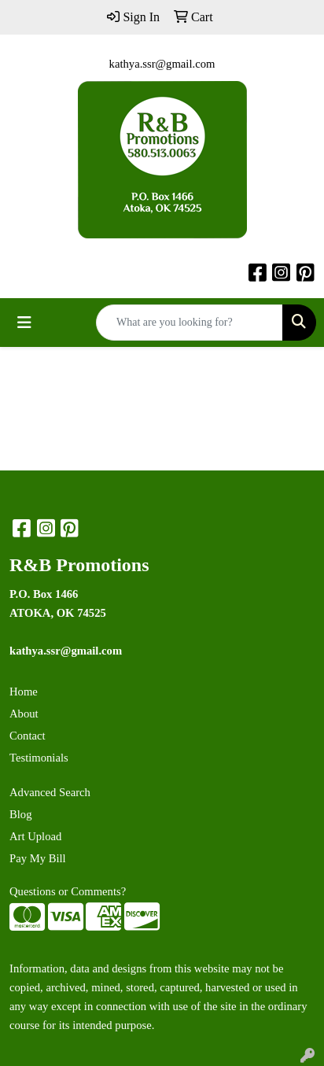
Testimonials (38, 757)
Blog (20, 814)
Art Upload (35, 836)
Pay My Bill (37, 858)
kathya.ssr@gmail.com (162, 63)
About (24, 713)
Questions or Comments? (67, 891)
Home (23, 691)
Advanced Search (49, 792)
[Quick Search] (189, 322)
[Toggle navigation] (24, 323)
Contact (27, 735)
